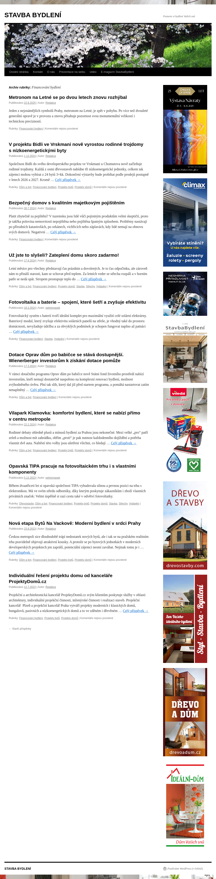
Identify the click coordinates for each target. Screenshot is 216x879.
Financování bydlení (31, 128)
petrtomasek (53, 307)
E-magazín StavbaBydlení (117, 71)
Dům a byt (25, 187)
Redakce (51, 102)
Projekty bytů (65, 187)
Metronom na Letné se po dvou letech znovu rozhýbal (68, 97)
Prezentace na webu (72, 71)
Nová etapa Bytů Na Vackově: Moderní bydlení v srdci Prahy (75, 523)
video (93, 71)
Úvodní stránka (18, 71)
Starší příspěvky (20, 628)
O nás (51, 71)
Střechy (90, 286)
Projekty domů (83, 187)
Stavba (80, 286)
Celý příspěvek (68, 180)
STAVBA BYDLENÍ (32, 15)
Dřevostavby (26, 503)
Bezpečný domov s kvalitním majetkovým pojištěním (67, 202)
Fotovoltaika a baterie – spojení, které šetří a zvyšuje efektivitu (77, 302)
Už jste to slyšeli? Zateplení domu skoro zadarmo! (64, 255)
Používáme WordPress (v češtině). (185, 868)
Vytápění (101, 286)
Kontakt (38, 71)
